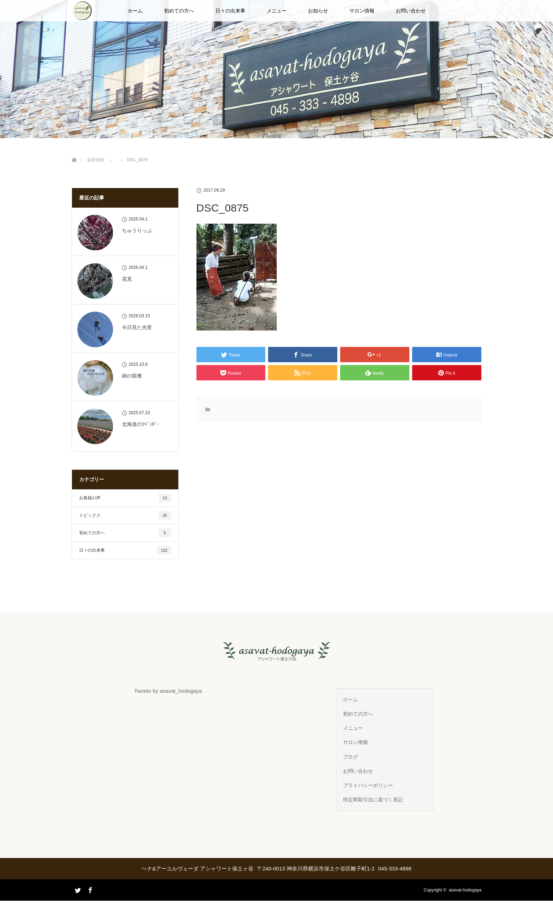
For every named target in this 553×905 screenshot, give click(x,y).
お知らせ (318, 11)
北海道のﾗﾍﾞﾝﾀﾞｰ (140, 424)
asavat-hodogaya (465, 890)
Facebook (89, 889)
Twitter (77, 899)
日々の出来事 (230, 11)
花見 (127, 279)
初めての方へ (179, 11)
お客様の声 (125, 498)
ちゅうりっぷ (137, 230)
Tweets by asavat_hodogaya (168, 690)
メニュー (277, 11)
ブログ (350, 757)
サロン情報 (361, 11)
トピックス (125, 515)
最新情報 (95, 159)
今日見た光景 (137, 327)
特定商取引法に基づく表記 (373, 799)
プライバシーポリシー (368, 785)
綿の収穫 (132, 376)
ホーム (135, 11)
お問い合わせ (411, 11)
